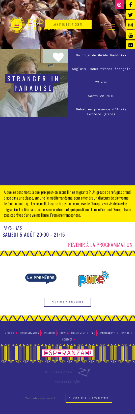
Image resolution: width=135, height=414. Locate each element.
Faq (93, 333)
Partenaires (108, 333)
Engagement (78, 333)
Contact (67, 339)
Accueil (10, 333)
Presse (125, 333)
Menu (108, 25)
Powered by (67, 381)
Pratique (49, 333)
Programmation (29, 333)
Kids (63, 333)
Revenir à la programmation (100, 244)
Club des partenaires (68, 302)
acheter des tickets (68, 24)
